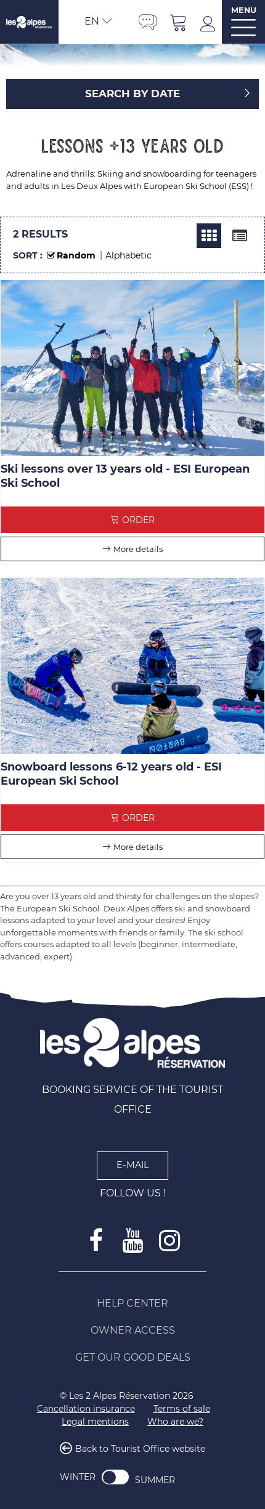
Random (76, 255)
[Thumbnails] (209, 235)
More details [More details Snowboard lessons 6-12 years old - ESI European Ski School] (138, 847)
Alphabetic (128, 255)
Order (138, 520)
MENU (243, 10)
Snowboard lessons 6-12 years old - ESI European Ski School (111, 774)
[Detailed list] (239, 235)
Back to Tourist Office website (140, 1448)
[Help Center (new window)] (132, 1303)
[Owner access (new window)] (132, 1330)
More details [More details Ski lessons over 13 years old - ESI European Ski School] (138, 549)
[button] (178, 22)
